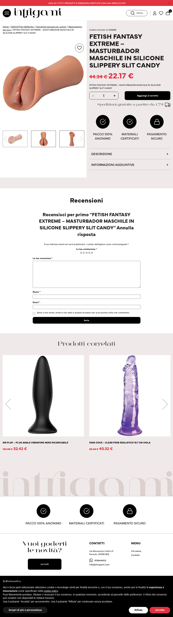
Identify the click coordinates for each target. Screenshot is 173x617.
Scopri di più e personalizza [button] (25, 610)
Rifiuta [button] (138, 610)
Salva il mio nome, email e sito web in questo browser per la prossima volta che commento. (83, 312)
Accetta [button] (159, 610)
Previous (5, 139)
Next (81, 139)
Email (36, 302)
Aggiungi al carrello (147, 95)
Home (6, 26)
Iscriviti (45, 564)
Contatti (135, 554)
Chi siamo (136, 550)
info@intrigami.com (99, 564)
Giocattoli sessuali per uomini (51, 26)
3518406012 (100, 560)
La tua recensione (43, 258)
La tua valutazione (86, 248)
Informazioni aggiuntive (112, 164)
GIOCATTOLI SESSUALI (22, 26)
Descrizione (101, 153)
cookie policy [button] (51, 590)
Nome (37, 291)
